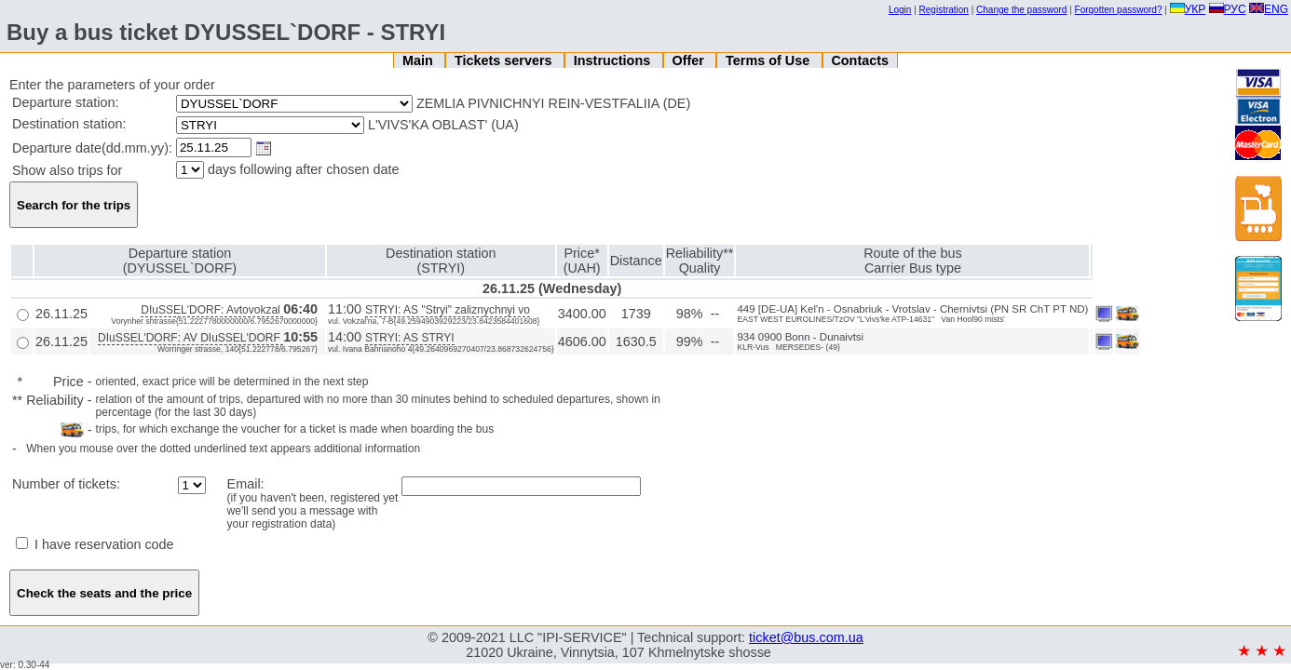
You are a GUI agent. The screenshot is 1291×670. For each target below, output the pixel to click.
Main (419, 60)
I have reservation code (95, 544)
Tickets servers (505, 60)
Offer (689, 60)
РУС (1227, 9)
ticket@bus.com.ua (806, 637)
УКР (1188, 9)
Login (900, 10)
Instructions (614, 60)
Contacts (860, 60)
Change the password (1021, 10)
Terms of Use (769, 60)
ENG (1268, 9)
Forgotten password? (1118, 10)
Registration (944, 10)
